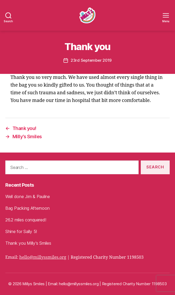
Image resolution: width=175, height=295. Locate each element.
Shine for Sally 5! (21, 231)
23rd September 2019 (91, 60)
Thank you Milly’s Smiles (28, 243)
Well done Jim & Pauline (27, 196)
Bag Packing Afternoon (27, 208)
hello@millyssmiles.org (42, 257)
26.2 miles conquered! (25, 219)
